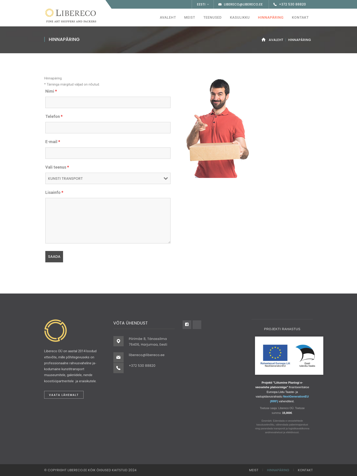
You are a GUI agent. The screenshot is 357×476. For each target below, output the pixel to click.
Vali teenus (57, 167)
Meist (253, 470)
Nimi (51, 91)
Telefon (54, 116)
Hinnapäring (278, 470)
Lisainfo (54, 192)
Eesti (201, 4)
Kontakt (305, 470)
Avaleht (276, 40)
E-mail (52, 141)
